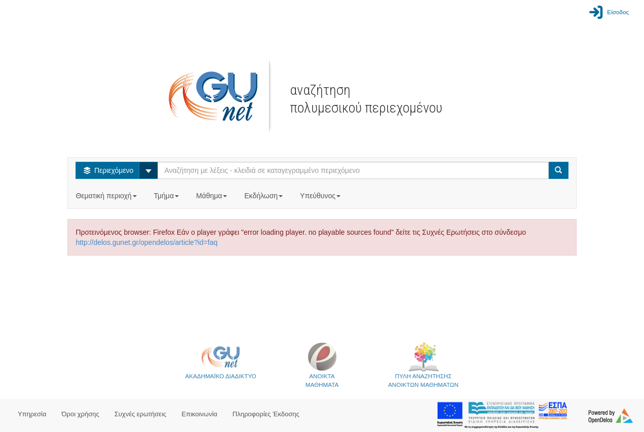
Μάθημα (212, 196)
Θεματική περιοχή (106, 196)
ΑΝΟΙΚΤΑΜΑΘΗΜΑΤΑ (322, 365)
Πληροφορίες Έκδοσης (266, 414)
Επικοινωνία (199, 414)
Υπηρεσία (32, 414)
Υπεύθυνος (321, 196)
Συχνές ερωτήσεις (141, 414)
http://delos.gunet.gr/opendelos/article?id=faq (146, 242)
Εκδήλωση (264, 196)
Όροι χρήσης (80, 414)
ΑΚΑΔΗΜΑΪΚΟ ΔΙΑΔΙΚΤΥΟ (220, 360)
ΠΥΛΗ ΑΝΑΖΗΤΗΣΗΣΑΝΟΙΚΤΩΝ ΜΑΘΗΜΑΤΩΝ (423, 365)
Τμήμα (167, 196)
